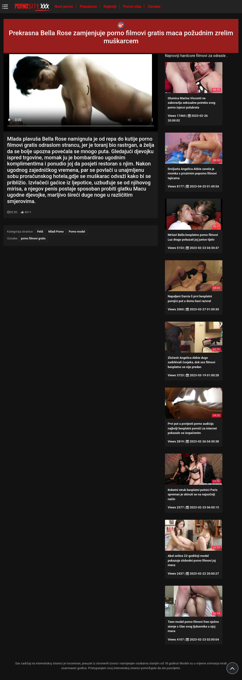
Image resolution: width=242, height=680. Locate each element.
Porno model (77, 231)
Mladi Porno (56, 231)
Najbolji (110, 6)
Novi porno (64, 6)
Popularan (89, 6)
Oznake (154, 6)
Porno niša (132, 6)
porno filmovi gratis (33, 238)
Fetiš (40, 231)
